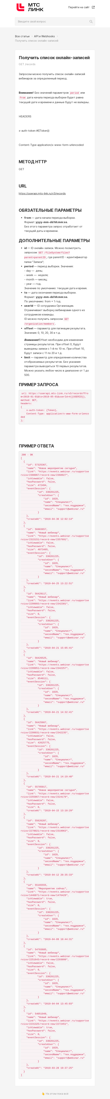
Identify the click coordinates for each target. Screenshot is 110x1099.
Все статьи (22, 36)
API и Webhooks (44, 36)
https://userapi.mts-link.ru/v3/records (42, 192)
